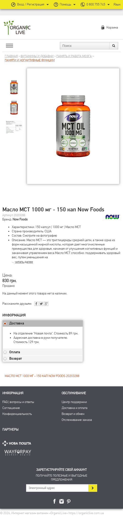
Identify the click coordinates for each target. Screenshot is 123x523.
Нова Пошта (17, 443)
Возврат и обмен (73, 414)
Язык (117, 4)
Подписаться (92, 488)
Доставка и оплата (74, 408)
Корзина (112, 27)
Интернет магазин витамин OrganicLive (17, 28)
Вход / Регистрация (30, 4)
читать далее (24, 262)
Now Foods (20, 219)
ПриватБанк (17, 452)
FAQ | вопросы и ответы (18, 402)
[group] (14, 83)
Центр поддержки (74, 402)
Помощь (65, 4)
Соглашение (11, 408)
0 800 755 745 (96, 4)
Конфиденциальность (17, 414)
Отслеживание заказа (77, 420)
